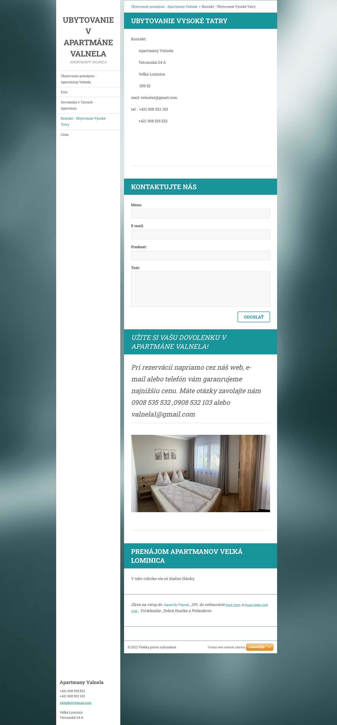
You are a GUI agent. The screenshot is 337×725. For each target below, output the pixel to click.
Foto (64, 92)
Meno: (136, 204)
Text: (135, 267)
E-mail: (137, 225)
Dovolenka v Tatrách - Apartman (78, 105)
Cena (65, 134)
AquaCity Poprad (176, 605)
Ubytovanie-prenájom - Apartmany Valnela (78, 79)
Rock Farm (233, 605)
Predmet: (139, 246)
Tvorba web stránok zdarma (226, 647)
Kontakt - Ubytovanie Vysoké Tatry (83, 121)
